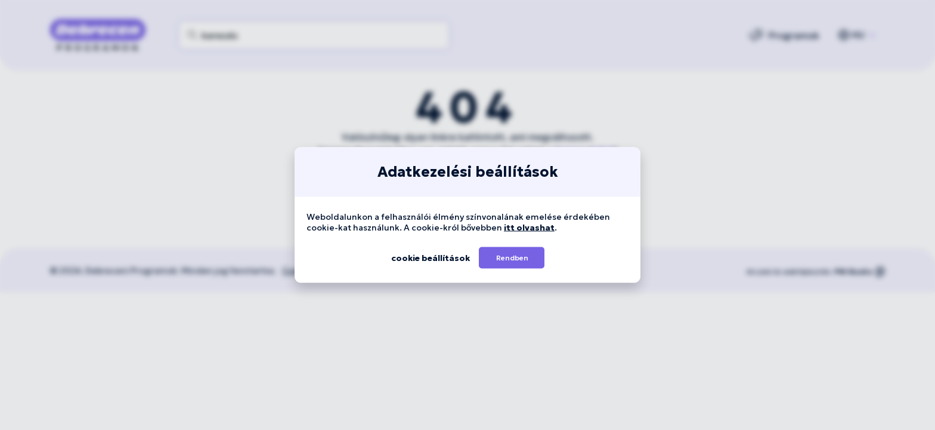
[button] (511, 258)
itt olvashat (529, 227)
